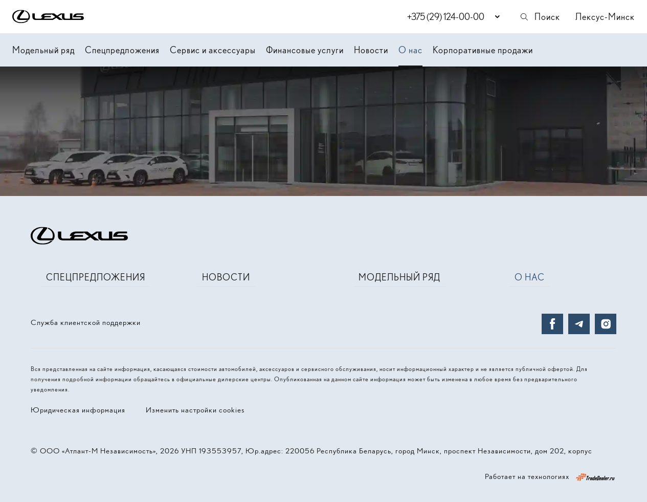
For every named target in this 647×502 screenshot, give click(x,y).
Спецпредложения (122, 50)
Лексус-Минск (605, 16)
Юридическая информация (78, 409)
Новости (371, 50)
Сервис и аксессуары (213, 50)
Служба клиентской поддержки (86, 322)
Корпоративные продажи (483, 50)
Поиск (539, 16)
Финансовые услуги (305, 50)
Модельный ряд (43, 50)
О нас (410, 50)
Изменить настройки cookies (195, 409)
